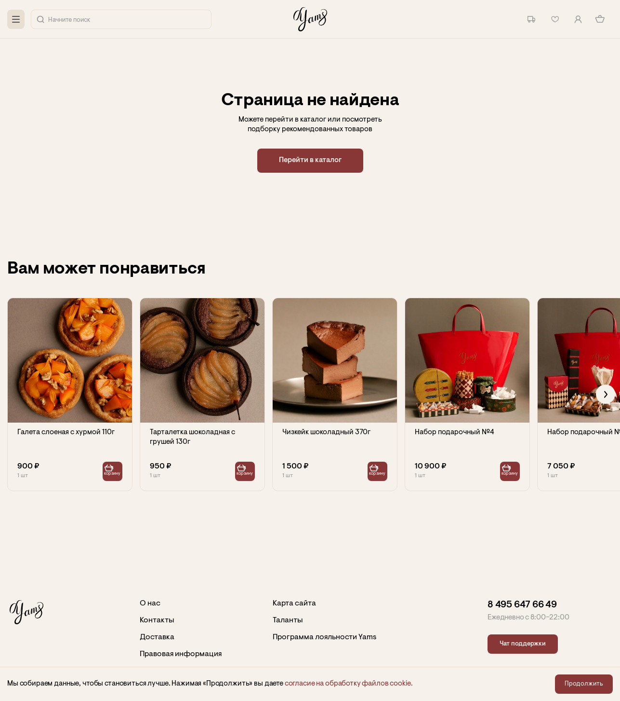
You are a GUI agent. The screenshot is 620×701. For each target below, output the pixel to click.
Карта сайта (294, 603)
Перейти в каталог (310, 160)
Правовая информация (181, 654)
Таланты (288, 620)
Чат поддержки (523, 644)
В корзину (112, 471)
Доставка (157, 637)
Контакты (157, 620)
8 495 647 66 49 (522, 605)
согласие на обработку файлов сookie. (349, 683)
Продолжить (584, 684)
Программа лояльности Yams (324, 637)
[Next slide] (605, 394)
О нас (150, 603)
